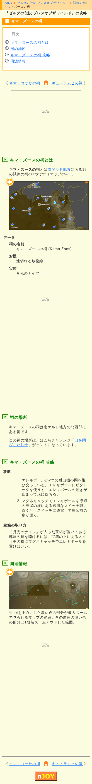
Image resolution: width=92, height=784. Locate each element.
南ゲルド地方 (59, 169)
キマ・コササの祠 (24, 83)
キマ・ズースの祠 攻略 (30, 55)
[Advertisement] (46, 125)
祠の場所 (18, 49)
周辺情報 (18, 61)
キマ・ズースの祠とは (29, 42)
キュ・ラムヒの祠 (67, 83)
